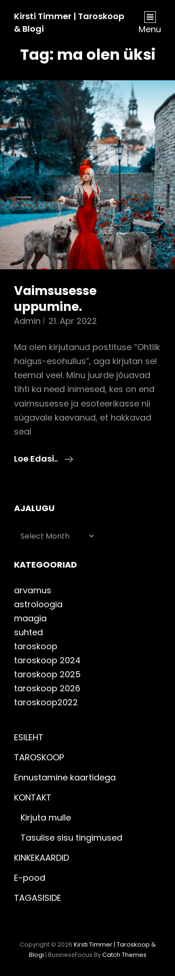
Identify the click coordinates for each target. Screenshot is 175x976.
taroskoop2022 (46, 702)
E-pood (29, 878)
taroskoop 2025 (47, 674)
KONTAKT (32, 797)
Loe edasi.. (43, 459)
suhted (28, 632)
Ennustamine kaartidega (65, 777)
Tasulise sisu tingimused (71, 837)
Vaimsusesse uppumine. (55, 298)
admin (27, 321)
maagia (30, 618)
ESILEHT (28, 737)
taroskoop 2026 (47, 688)
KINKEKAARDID (41, 858)
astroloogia (38, 604)
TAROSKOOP (39, 757)
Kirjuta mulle (46, 817)
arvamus (32, 590)
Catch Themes (124, 954)
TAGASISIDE (37, 898)
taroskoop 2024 (47, 660)
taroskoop (35, 646)
